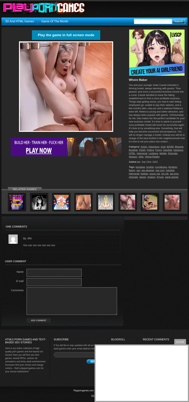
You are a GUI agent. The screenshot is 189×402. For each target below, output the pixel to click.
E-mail (20, 281)
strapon (151, 177)
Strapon (133, 156)
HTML (132, 153)
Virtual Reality (152, 156)
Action (144, 146)
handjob (170, 170)
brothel (150, 167)
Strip (141, 156)
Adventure (153, 146)
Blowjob (179, 146)
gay (138, 170)
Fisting (150, 150)
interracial (134, 173)
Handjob (167, 150)
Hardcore (178, 150)
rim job (165, 173)
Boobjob (133, 150)
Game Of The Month (54, 21)
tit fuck (160, 177)
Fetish (142, 150)
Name (20, 271)
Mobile (162, 153)
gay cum (159, 170)
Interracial (142, 153)
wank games (171, 177)
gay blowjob (147, 170)
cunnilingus (161, 167)
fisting (132, 170)
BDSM (170, 146)
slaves (142, 177)
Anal (163, 146)
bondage (140, 167)
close (180, 342)
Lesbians (153, 153)
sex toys (174, 173)
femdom (172, 167)
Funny (158, 150)
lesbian (144, 173)
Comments (17, 290)
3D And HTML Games (19, 21)
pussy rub (155, 173)
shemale (133, 177)
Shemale (172, 153)
